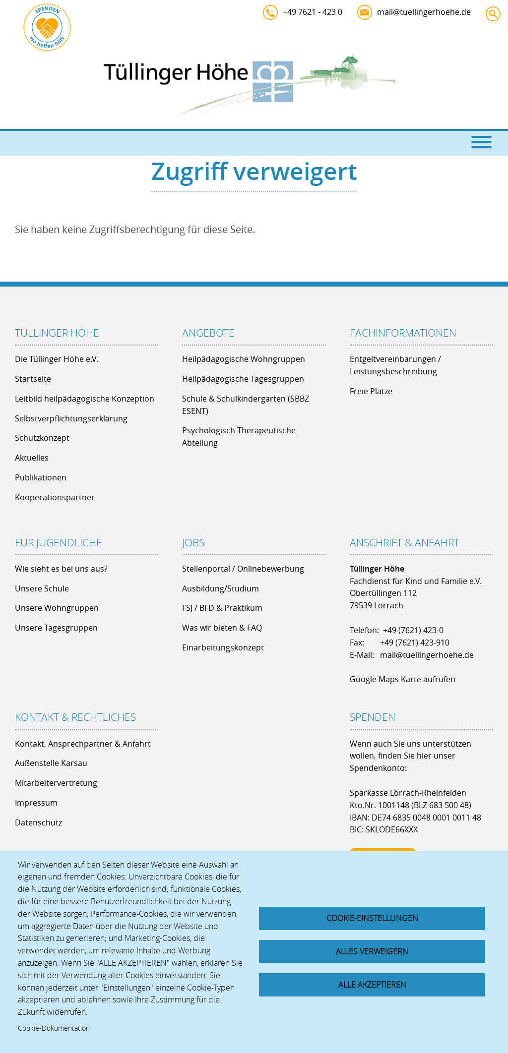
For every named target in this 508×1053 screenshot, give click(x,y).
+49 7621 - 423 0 (312, 11)
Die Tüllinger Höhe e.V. (56, 358)
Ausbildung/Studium (220, 588)
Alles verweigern (372, 951)
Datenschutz (38, 822)
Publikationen (40, 477)
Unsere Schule (42, 588)
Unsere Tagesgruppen (56, 627)
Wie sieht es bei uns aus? (61, 568)
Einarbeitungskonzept (223, 647)
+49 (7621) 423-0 (413, 630)
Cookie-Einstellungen (372, 917)
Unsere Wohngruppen (57, 607)
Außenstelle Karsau (51, 763)
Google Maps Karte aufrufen (402, 679)
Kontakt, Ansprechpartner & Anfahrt (83, 743)
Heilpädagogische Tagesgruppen (243, 378)
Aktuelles (32, 457)
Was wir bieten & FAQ (222, 627)
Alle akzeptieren (372, 985)
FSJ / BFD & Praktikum (222, 607)
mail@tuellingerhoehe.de (424, 11)
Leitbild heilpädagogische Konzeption (84, 398)
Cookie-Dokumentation (54, 1028)
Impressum (36, 802)
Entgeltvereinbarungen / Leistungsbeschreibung (395, 365)
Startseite (33, 378)
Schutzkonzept (42, 437)
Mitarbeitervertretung (56, 782)
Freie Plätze (371, 391)
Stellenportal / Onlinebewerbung (243, 568)
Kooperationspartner (55, 497)
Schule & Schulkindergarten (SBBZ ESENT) (245, 404)
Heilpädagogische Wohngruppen (243, 358)
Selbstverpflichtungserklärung (71, 418)
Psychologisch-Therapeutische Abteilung (239, 436)
